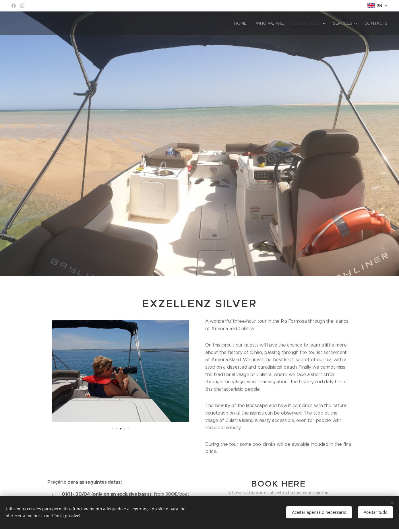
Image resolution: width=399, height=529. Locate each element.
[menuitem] (238, 23)
